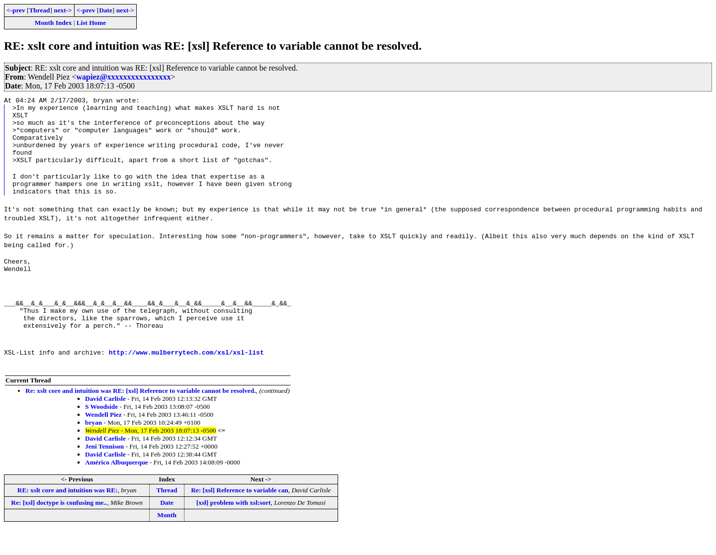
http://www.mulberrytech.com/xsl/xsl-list (186, 377)
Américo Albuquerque (116, 487)
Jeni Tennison (104, 471)
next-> (63, 10)
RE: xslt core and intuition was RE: (67, 515)
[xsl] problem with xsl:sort (233, 528)
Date (105, 10)
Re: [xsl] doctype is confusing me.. (59, 528)
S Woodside (101, 432)
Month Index (53, 22)
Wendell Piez (103, 440)
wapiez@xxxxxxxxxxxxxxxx (124, 77)
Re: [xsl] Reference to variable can (239, 515)
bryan (93, 448)
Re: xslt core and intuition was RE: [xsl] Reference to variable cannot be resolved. (140, 416)
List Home (91, 22)
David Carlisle (105, 424)
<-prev (15, 10)
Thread (39, 10)
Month (167, 540)
